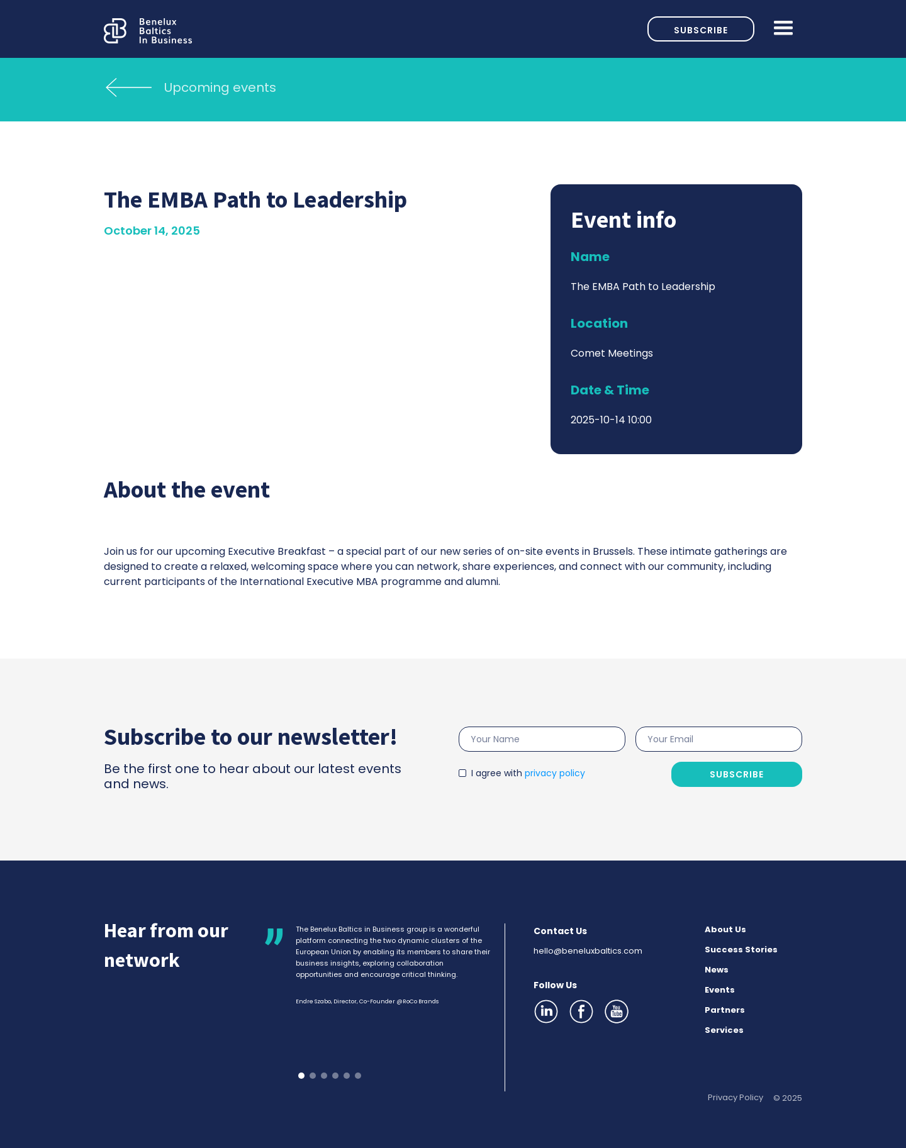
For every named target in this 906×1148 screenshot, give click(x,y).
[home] (375, 28)
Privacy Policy (735, 1097)
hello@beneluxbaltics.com (588, 951)
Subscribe (701, 30)
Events (720, 990)
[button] (778, 29)
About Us (725, 929)
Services (724, 1030)
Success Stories (741, 950)
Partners (725, 1010)
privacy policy (555, 773)
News (717, 970)
